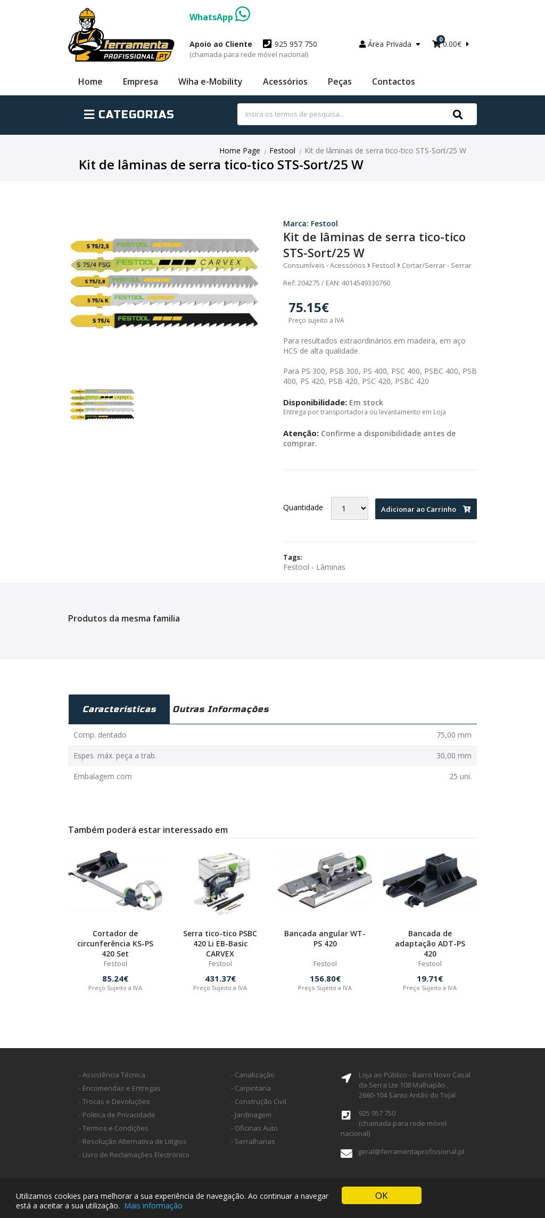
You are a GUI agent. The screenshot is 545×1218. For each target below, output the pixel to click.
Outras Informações (220, 709)
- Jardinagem (251, 1114)
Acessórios (285, 81)
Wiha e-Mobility (210, 81)
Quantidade (303, 507)
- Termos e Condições (113, 1128)
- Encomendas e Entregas (120, 1088)
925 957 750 (253, 49)
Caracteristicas (119, 709)
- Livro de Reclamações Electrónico (134, 1154)
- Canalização (253, 1075)
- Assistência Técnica (112, 1075)
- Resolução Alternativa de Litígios (133, 1141)
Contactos (393, 81)
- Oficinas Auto (254, 1128)
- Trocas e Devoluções (114, 1101)
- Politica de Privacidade (117, 1114)
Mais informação (153, 1205)
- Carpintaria (251, 1088)
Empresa (140, 81)
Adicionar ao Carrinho (426, 509)
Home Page (239, 150)
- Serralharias (253, 1141)
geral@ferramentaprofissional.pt (411, 1151)
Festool (282, 150)
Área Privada (389, 44)
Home (90, 81)
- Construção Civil (258, 1101)
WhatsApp (219, 17)
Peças (340, 81)
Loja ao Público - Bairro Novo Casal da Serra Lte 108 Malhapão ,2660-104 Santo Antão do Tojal (414, 1085)
